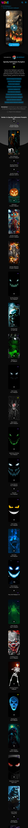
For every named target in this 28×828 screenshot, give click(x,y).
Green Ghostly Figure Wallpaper (14, 626)
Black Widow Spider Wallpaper (14, 422)
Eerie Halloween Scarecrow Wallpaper (14, 157)
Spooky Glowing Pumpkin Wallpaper (14, 126)
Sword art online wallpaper (14, 81)
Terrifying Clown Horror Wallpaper (14, 657)
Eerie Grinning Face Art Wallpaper (14, 586)
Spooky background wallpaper (14, 78)
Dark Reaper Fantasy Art (14, 812)
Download (14, 45)
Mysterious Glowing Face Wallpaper (14, 453)
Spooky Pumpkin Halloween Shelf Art (14, 174)
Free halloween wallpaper (14, 92)
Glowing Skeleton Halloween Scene (14, 165)
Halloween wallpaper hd (14, 89)
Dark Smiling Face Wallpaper (14, 524)
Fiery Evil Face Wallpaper (14, 493)
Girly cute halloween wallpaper (14, 99)
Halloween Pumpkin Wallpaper (14, 205)
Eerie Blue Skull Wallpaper (14, 555)
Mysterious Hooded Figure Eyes (14, 781)
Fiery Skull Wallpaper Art (14, 594)
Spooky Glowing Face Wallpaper (14, 298)
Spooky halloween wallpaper (11, 8)
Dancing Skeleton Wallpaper (14, 688)
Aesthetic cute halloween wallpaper (14, 97)
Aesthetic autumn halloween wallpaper (14, 102)
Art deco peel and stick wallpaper (14, 94)
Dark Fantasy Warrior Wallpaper (14, 750)
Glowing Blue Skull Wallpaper (14, 719)
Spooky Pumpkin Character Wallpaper (14, 236)
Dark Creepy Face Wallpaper (14, 391)
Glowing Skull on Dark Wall (14, 329)
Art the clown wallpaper (14, 84)
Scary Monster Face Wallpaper (14, 484)
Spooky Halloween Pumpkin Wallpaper (14, 267)
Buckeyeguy (18, 57)
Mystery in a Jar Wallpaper (14, 360)
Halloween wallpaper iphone (14, 86)
